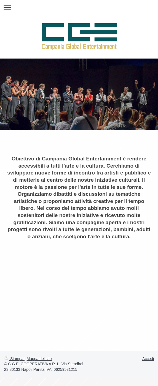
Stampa (14, 358)
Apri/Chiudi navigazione (79, 7)
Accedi (148, 358)
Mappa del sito (39, 358)
